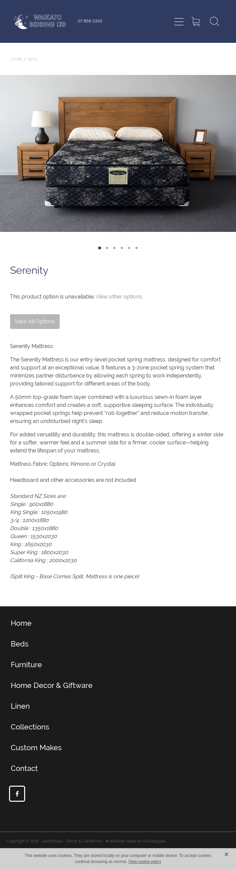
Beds (33, 59)
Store (16, 59)
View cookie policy (144, 861)
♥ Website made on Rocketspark (136, 841)
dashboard (52, 841)
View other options (119, 296)
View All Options (35, 321)
